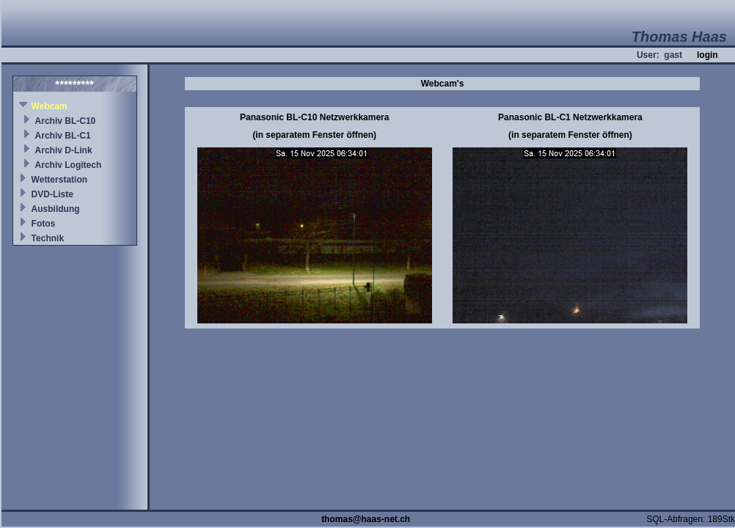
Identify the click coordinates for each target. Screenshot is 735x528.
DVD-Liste (52, 194)
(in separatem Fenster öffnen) (314, 135)
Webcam (49, 106)
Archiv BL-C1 (63, 136)
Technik (48, 238)
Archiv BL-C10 (65, 121)
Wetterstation (59, 180)
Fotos (44, 224)
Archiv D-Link (63, 150)
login (707, 55)
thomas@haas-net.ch (365, 519)
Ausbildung (56, 209)
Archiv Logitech (68, 165)
